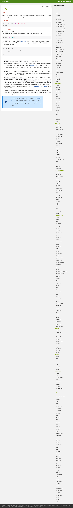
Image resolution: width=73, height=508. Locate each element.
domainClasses (59, 341)
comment (58, 185)
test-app (58, 79)
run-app (58, 67)
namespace (58, 147)
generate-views (59, 51)
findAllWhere (59, 253)
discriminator (59, 187)
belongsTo (58, 223)
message (58, 467)
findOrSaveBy (59, 260)
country (58, 405)
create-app (58, 19)
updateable (58, 211)
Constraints (58, 83)
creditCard (58, 93)
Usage (57, 10)
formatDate (58, 435)
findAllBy (58, 251)
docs (57, 45)
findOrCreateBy (59, 257)
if (56, 446)
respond (58, 156)
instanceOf (58, 282)
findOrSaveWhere (60, 262)
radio (57, 476)
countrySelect (59, 406)
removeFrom (59, 310)
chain (57, 132)
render (57, 152)
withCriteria (58, 321)
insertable (58, 199)
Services (57, 354)
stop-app (58, 78)
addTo (57, 219)
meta (57, 469)
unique (57, 116)
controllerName (59, 134)
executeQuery (59, 241)
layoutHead (58, 460)
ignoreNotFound (59, 195)
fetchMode (58, 246)
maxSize (58, 101)
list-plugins (58, 56)
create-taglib (59, 40)
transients (58, 314)
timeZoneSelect (59, 495)
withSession (58, 324)
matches (58, 98)
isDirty (57, 285)
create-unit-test (59, 42)
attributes (58, 87)
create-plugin (59, 33)
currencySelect (59, 412)
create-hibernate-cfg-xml (61, 28)
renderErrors (59, 481)
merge (57, 301)
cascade (58, 181)
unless (57, 497)
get (57, 267)
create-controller (59, 22)
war (57, 81)
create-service (59, 38)
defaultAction (59, 136)
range (57, 110)
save (57, 312)
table (57, 208)
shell (57, 74)
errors (57, 138)
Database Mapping (59, 170)
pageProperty (59, 470)
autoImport (58, 174)
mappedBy (58, 298)
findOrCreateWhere (60, 259)
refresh (57, 308)
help (57, 53)
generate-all (58, 47)
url (56, 117)
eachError (58, 417)
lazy (57, 203)
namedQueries (59, 303)
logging (57, 347)
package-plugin (59, 60)
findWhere (58, 264)
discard (57, 235)
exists (57, 244)
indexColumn (59, 197)
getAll (57, 269)
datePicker (58, 413)
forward (58, 141)
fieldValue (58, 428)
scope (57, 161)
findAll (57, 250)
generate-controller (60, 49)
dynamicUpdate (59, 190)
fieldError (58, 426)
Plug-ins (57, 328)
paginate (58, 472)
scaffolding (58, 348)
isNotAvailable (59, 453)
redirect (58, 150)
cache (57, 179)
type (57, 210)
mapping (58, 299)
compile (58, 15)
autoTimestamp (59, 176)
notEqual (58, 107)
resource (58, 483)
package (58, 62)
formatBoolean (59, 433)
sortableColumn (59, 488)
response (58, 157)
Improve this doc (46, 6)
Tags (56, 392)
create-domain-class (60, 24)
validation (23, 41)
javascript (58, 454)
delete (57, 234)
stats (57, 76)
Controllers (57, 123)
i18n (57, 345)
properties (58, 305)
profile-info (58, 65)
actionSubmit (59, 394)
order (57, 204)
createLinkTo (59, 410)
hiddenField (58, 444)
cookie (57, 403)
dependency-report (60, 44)
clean (57, 13)
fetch (57, 192)
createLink (58, 408)
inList (57, 96)
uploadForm (58, 499)
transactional (59, 360)
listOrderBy (58, 291)
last (57, 287)
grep (57, 438)
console (58, 17)
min (57, 103)
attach (57, 221)
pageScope (58, 381)
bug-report (58, 12)
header (57, 442)
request (58, 154)
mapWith (58, 296)
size (57, 114)
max (57, 100)
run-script (58, 70)
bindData (58, 131)
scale (57, 112)
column (57, 183)
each (57, 415)
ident (57, 280)
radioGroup (58, 478)
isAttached (58, 283)
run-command (59, 69)
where (57, 317)
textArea (58, 492)
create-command (60, 21)
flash (57, 140)
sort (57, 206)
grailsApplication (59, 143)
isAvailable (58, 451)
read (57, 307)
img (57, 447)
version (57, 213)
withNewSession (59, 323)
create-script (59, 37)
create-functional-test (61, 26)
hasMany (58, 276)
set (56, 487)
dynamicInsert (59, 188)
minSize (58, 105)
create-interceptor (60, 31)
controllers (58, 336)
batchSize (58, 178)
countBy (58, 230)
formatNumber (59, 437)
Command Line (58, 8)
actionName (58, 127)
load (57, 292)
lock (57, 294)
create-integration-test (61, 29)
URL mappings (59, 332)
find (57, 248)
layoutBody (58, 458)
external (58, 422)
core (57, 338)
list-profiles (58, 58)
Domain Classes (59, 215)
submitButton (59, 490)
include (57, 449)
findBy (57, 255)
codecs (57, 334)
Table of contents (5, 1)
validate (58, 316)
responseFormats (60, 159)
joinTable (58, 201)
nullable (58, 108)
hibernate (58, 343)
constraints (58, 226)
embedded (58, 237)
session (57, 164)
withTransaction (59, 326)
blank (57, 91)
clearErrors (58, 225)
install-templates (59, 54)
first (57, 266)
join (57, 456)
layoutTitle (58, 462)
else (57, 419)
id (56, 194)
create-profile (59, 35)
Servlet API (57, 362)
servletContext (59, 163)
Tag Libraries (58, 371)
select (57, 485)
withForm (58, 166)
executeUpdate (59, 242)
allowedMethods (59, 129)
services (58, 350)
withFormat (58, 168)
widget (57, 121)
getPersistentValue (60, 273)
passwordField (59, 474)
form (57, 431)
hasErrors (58, 145)
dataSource (58, 339)
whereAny (58, 319)
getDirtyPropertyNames (61, 271)
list (56, 289)
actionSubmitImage (60, 396)
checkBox (58, 399)
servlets (58, 352)
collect (57, 401)
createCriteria (59, 232)
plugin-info (58, 63)
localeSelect (58, 465)
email (57, 94)
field (57, 424)
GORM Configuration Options (40, 86)
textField (58, 494)
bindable (58, 89)
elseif (57, 421)
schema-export (59, 72)
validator (58, 119)
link (57, 463)
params (57, 148)
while (57, 501)
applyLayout (58, 397)
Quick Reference (59, 5)
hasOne (58, 278)
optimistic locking (34, 65)
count (57, 228)
